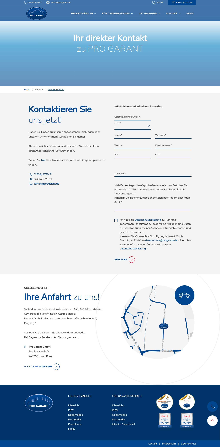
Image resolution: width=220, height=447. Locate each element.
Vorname (160, 135)
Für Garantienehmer (116, 13)
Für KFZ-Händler (82, 13)
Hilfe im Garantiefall (123, 424)
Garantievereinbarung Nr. (127, 116)
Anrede (117, 123)
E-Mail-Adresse (163, 145)
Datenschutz (188, 443)
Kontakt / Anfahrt (56, 89)
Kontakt (171, 13)
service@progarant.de (46, 183)
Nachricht (120, 173)
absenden (120, 259)
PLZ (117, 154)
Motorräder (74, 419)
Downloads (74, 424)
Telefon (118, 145)
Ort (157, 154)
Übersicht (74, 405)
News (189, 13)
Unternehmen (148, 13)
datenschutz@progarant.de (161, 240)
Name (118, 135)
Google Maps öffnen (38, 366)
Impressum (169, 443)
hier (43, 160)
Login (71, 429)
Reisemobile (75, 414)
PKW (71, 410)
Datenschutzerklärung (148, 219)
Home (27, 89)
